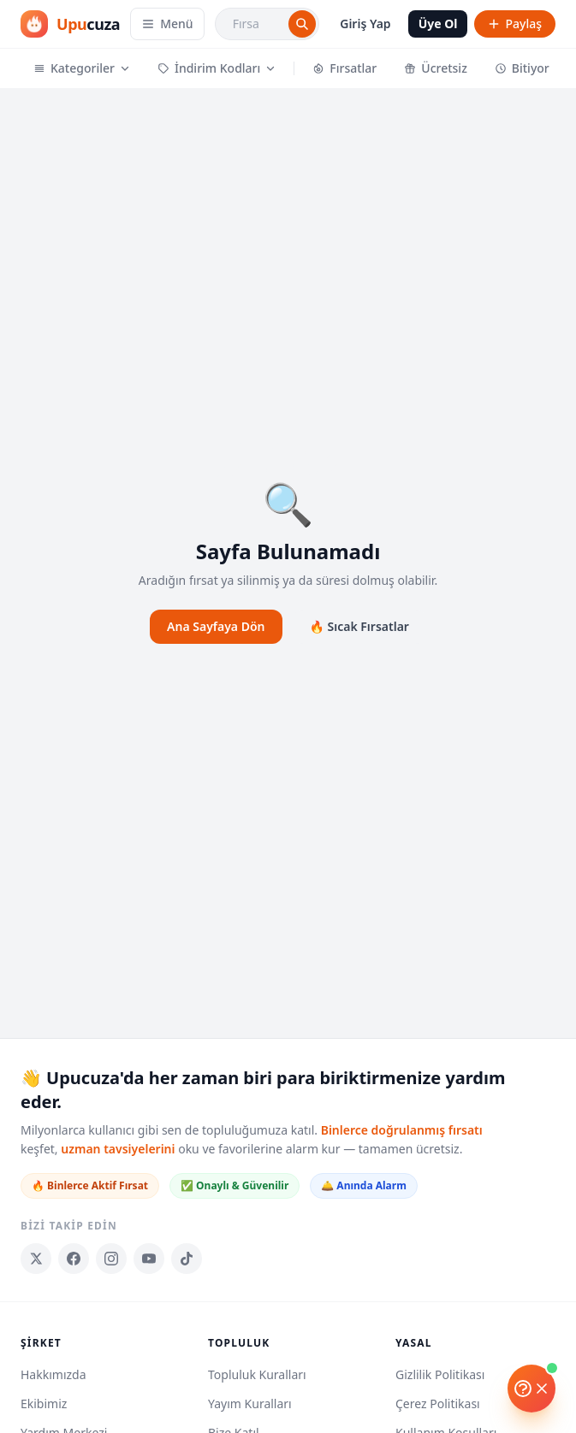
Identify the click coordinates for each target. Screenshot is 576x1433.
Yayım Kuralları (250, 1403)
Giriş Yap (365, 23)
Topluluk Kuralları (257, 1374)
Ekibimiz (44, 1403)
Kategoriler (81, 68)
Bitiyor (522, 68)
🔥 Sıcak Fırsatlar (359, 626)
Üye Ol (438, 23)
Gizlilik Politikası (439, 1374)
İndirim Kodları (216, 68)
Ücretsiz (435, 68)
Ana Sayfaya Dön (215, 626)
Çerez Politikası (437, 1403)
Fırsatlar (344, 68)
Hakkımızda (53, 1374)
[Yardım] (531, 1388)
